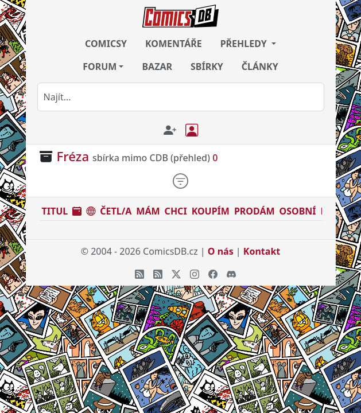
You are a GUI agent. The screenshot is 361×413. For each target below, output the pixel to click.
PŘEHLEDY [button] (244, 43)
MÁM (148, 211)
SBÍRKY (207, 66)
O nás (221, 251)
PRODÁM (254, 211)
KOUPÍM (211, 211)
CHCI (176, 211)
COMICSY (106, 43)
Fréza (73, 156)
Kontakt (261, 251)
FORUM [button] (100, 66)
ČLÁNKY (260, 66)
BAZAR (157, 66)
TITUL (55, 211)
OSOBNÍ (298, 211)
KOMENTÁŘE (173, 43)
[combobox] (180, 97)
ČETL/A (115, 211)
